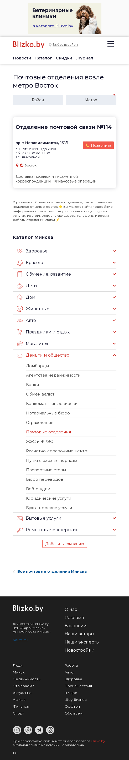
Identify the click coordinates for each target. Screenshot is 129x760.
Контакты (20, 640)
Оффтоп (72, 706)
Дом (26, 297)
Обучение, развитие (44, 274)
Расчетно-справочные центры (58, 450)
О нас (71, 609)
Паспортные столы (46, 469)
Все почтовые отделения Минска (50, 571)
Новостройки (80, 650)
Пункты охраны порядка (52, 460)
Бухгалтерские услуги (49, 507)
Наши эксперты (82, 642)
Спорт (18, 713)
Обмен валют (40, 394)
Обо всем (73, 713)
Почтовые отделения (48, 431)
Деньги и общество (43, 355)
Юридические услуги (48, 498)
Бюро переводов (44, 479)
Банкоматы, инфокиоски (52, 403)
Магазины (32, 344)
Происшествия (78, 686)
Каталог (43, 58)
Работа (71, 665)
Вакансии (76, 625)
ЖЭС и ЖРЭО (40, 441)
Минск (18, 672)
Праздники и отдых (43, 332)
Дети (27, 286)
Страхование (40, 422)
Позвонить (101, 145)
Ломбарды (37, 365)
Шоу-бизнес (76, 699)
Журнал (84, 58)
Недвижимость (26, 679)
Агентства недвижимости (53, 375)
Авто (26, 320)
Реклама (74, 617)
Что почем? (23, 686)
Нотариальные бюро (48, 413)
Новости (22, 58)
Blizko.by (98, 741)
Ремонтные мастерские (48, 530)
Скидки (64, 58)
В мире (71, 693)
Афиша (19, 699)
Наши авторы (79, 633)
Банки (32, 384)
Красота (30, 263)
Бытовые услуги (39, 518)
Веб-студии (38, 488)
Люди (18, 665)
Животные (33, 309)
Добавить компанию (64, 543)
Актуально (22, 693)
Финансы (21, 706)
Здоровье (32, 251)
